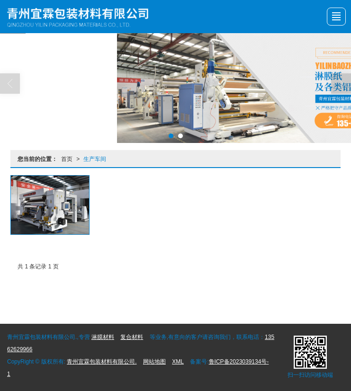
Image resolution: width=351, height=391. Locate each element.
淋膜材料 (102, 337)
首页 (66, 159)
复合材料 (131, 337)
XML (178, 361)
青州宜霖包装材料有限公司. (101, 361)
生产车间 (94, 159)
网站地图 (154, 361)
